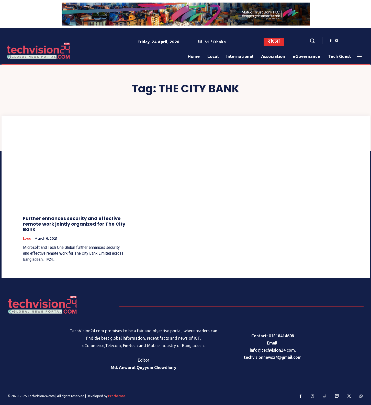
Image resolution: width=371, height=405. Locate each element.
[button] (312, 40)
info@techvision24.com (272, 350)
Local (27, 239)
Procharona (117, 396)
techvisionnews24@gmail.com (272, 357)
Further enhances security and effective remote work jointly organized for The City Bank (74, 223)
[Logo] (21, 50)
